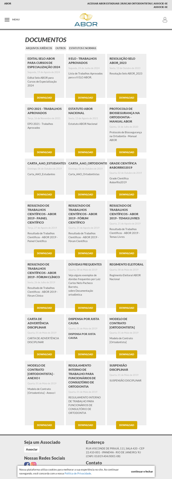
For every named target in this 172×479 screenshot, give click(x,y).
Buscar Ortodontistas (136, 3)
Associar (32, 449)
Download (44, 97)
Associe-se (161, 3)
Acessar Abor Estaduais (103, 3)
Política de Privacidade (78, 473)
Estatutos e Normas (82, 48)
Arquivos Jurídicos (39, 48)
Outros (61, 48)
